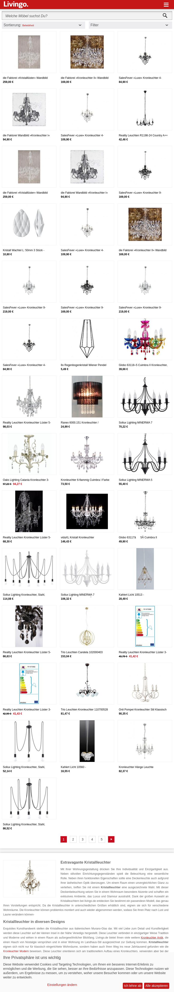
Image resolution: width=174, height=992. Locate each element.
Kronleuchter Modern (16, 951)
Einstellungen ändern (62, 985)
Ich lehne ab (132, 985)
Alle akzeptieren (156, 985)
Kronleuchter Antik (152, 937)
